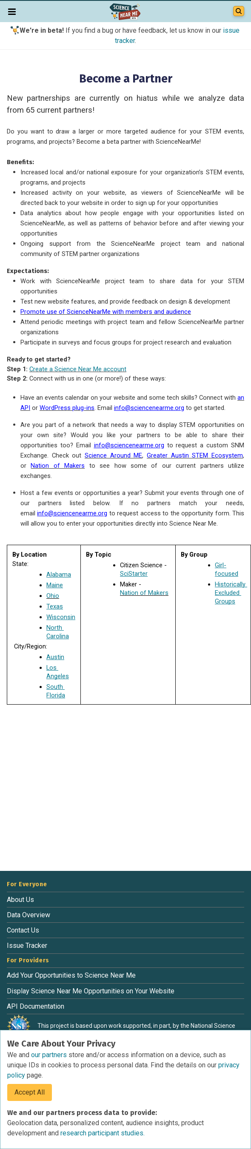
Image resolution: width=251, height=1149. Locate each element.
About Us (20, 900)
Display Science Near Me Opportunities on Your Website (90, 991)
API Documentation (35, 1006)
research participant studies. (102, 1133)
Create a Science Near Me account (77, 369)
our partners (49, 1055)
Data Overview (28, 915)
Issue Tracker (27, 945)
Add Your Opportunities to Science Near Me (71, 975)
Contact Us (23, 930)
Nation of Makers (144, 593)
